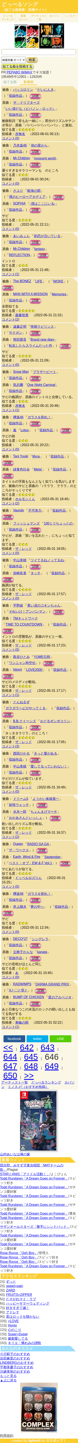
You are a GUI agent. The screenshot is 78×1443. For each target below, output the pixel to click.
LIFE (38, 281)
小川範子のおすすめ (15, 1354)
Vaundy (18, 510)
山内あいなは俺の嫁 (15, 1154)
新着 (23, 17)
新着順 (28, 82)
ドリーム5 (20, 799)
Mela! (38, 469)
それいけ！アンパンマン (27, 611)
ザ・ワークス (19, 850)
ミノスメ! (70, 15)
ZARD (10, 1290)
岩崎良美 (19, 573)
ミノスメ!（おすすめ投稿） (28, 1087)
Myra (36, 456)
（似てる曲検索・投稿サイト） (25, 9)
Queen (18, 844)
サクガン (15, 332)
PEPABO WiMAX (19, 72)
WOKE (58, 281)
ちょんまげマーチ (44, 811)
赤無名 (20, 134)
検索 (32, 60)
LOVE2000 (34, 670)
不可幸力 (35, 510)
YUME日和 (42, 657)
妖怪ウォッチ (19, 805)
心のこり (14, 1330)
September (52, 857)
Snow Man (21, 371)
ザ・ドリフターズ (26, 102)
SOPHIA (19, 203)
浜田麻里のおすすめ (15, 1358)
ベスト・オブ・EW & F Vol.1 (30, 863)
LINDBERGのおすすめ (17, 1363)
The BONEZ (22, 281)
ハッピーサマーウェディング (27, 1303)
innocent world (45, 158)
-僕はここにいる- (42, 203)
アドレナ (12, 1312)
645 (31, 1056)
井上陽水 (19, 906)
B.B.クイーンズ (24, 721)
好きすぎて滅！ (17, 1308)
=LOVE (13, 1321)
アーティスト (38, 17)
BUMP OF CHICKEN (28, 997)
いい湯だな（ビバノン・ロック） (31, 108)
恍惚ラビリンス (42, 326)
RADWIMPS (22, 984)
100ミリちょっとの (58, 523)
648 (31, 1066)
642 (27, 1047)
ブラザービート (44, 372)
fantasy (39, 249)
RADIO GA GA (38, 844)
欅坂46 (18, 417)
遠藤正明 (19, 326)
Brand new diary (43, 339)
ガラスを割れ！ (39, 417)
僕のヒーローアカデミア (27, 197)
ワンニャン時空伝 (22, 663)
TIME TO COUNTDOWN (24, 624)
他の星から (39, 145)
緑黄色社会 (21, 469)
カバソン (54, 15)
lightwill (34, 1440)
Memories (59, 294)
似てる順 (10, 82)
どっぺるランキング (46, 1082)
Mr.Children (21, 158)
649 (52, 1066)
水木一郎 (19, 811)
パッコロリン (23, 89)
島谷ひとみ (21, 657)
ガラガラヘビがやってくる (26, 708)
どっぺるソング (20, 4)
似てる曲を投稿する (17, 66)
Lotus (25, 430)
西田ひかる (21, 753)
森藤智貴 (21, 315)
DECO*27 (20, 939)
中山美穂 (19, 560)
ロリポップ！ (56, 1440)
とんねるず (21, 702)
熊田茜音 (19, 339)
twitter (37, 1039)
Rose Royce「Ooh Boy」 (19, 1253)
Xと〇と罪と (18, 990)
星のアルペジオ (60, 997)
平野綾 (18, 605)
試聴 (35, 96)
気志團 (18, 385)
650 (10, 1075)
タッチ (36, 573)
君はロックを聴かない (22, 1316)
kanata (42, 952)
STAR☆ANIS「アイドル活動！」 (25, 1174)
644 (10, 1056)
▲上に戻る (8, 1380)
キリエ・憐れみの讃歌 (24, 1343)
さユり (18, 190)
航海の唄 (34, 190)
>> (29, 1075)
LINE (60, 1039)
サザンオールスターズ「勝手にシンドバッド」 (35, 1226)
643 (47, 1047)
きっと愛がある (45, 753)
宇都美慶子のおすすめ (16, 1367)
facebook (14, 1039)
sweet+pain (14, 1286)
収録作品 (15, 95)
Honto (12, 1325)
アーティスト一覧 (14, 1082)
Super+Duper (18, 1334)
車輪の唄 (21, 1022)
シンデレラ (40, 939)
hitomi (17, 669)
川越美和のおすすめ (15, 1371)
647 (10, 1066)
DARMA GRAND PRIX (52, 984)
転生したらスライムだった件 (30, 345)
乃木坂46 (20, 145)
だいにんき (45, 89)
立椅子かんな (23, 952)
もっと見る (8, 1376)
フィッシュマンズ (26, 523)
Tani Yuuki (20, 456)
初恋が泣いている (47, 236)
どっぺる (7, 17)
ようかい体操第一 (45, 799)
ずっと (11, 1281)
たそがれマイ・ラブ (21, 1299)
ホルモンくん (25, 499)
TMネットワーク (25, 618)
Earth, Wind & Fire (26, 857)
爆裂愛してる (18, 1338)
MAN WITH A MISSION (30, 294)
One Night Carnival (41, 385)
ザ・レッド (23, 548)
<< (8, 1047)
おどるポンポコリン (55, 721)
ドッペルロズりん (28, 878)
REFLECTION (19, 255)
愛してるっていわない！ (49, 766)
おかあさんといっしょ (25, 818)
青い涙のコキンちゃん (44, 605)
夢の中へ (37, 906)
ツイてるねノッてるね (47, 560)
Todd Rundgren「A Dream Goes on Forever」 (34, 1178)
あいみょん (21, 236)
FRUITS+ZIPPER (19, 1294)
